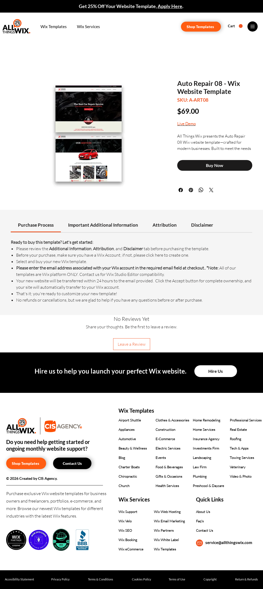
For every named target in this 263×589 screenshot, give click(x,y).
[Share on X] (211, 190)
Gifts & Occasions (168, 476)
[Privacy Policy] (60, 579)
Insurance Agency (206, 439)
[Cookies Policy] (141, 579)
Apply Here (170, 6)
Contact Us (204, 530)
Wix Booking (127, 540)
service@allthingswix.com (228, 542)
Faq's (200, 521)
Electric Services (167, 448)
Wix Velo (125, 521)
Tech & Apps (239, 448)
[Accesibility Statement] (19, 579)
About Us (203, 512)
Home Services (204, 429)
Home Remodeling (206, 420)
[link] (36, 225)
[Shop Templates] (201, 27)
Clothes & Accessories (172, 420)
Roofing (235, 439)
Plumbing (200, 476)
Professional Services (246, 420)
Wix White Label (166, 540)
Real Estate (238, 429)
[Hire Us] (215, 371)
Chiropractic (127, 476)
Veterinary (237, 467)
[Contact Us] (72, 463)
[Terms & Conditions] (100, 579)
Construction (165, 429)
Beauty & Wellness (132, 448)
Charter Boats (129, 467)
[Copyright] (210, 579)
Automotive (127, 439)
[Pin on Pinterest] (191, 190)
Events (160, 457)
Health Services (167, 486)
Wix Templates (165, 549)
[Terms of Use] (177, 579)
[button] (54, 26)
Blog (121, 457)
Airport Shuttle (129, 420)
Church (123, 486)
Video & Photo (240, 476)
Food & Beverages (169, 467)
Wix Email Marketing (169, 521)
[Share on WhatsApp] (201, 190)
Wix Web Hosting (167, 512)
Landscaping (202, 457)
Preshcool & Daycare (208, 486)
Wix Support (127, 512)
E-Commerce (165, 439)
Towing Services (242, 457)
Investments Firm (206, 448)
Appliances (126, 429)
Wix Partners (164, 530)
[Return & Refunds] (246, 579)
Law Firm (199, 467)
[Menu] (252, 26)
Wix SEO (125, 530)
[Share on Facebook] (180, 190)
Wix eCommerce (130, 549)
